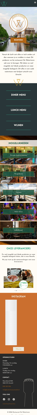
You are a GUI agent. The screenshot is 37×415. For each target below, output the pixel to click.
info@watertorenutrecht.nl (11, 390)
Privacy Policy (12, 403)
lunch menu (18, 110)
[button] (35, 2)
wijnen (18, 125)
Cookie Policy (6, 403)
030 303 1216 (7, 386)
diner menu (18, 95)
